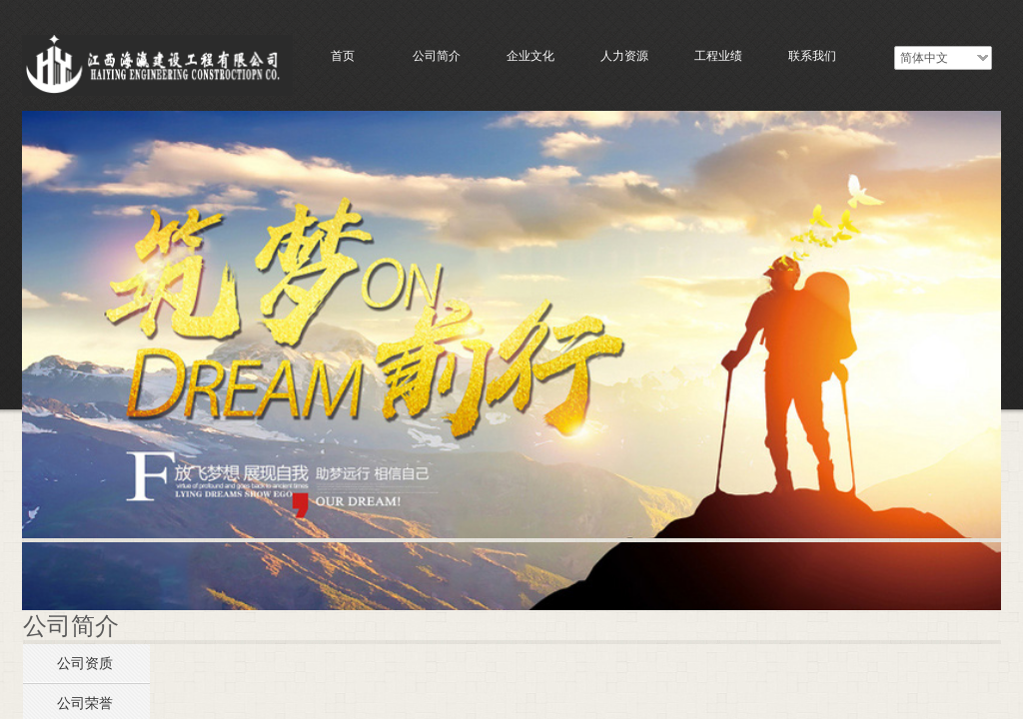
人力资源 (624, 56)
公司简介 (437, 56)
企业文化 (530, 56)
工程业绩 (718, 56)
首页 (343, 56)
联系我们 (812, 56)
